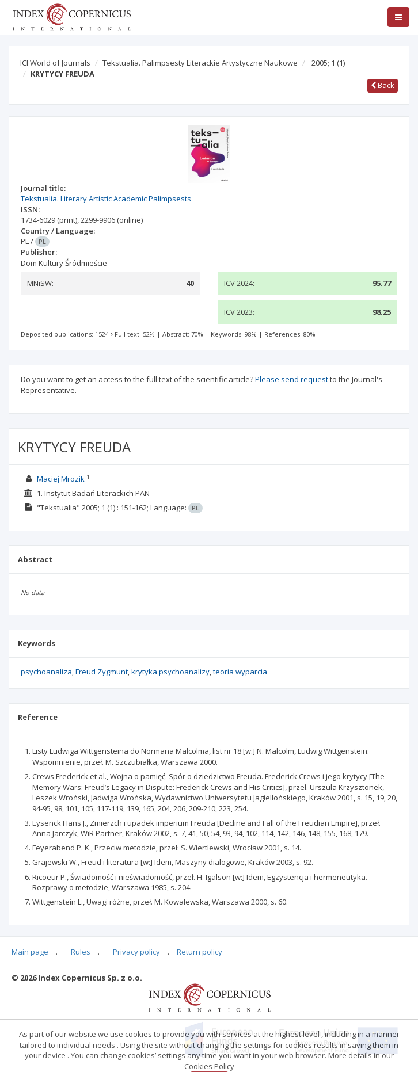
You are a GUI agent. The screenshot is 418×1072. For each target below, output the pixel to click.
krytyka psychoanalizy (170, 671)
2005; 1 (328, 63)
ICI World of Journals (55, 63)
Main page (30, 952)
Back (382, 85)
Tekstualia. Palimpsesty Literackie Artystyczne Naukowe (200, 63)
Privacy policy (136, 952)
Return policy (199, 952)
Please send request (291, 379)
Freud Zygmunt (101, 671)
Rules (80, 952)
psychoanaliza (46, 671)
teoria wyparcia (240, 671)
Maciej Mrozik (61, 479)
